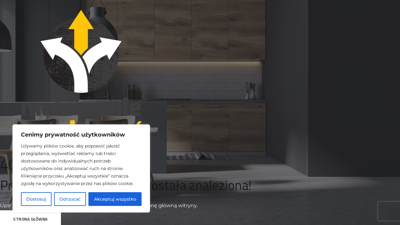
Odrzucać (70, 199)
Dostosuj (36, 199)
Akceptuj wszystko (115, 199)
